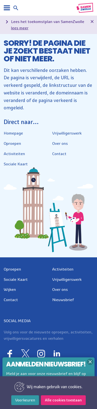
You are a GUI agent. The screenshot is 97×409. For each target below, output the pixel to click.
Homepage (13, 133)
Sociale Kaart (16, 163)
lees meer (19, 27)
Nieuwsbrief (63, 299)
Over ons (60, 143)
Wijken (10, 289)
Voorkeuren (25, 400)
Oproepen (12, 143)
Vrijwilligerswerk (67, 133)
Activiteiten (14, 153)
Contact (59, 153)
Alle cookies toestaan (63, 400)
